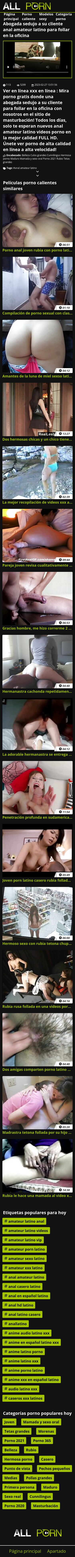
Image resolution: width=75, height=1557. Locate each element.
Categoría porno (64, 16)
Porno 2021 (49, 158)
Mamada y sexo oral (31, 158)
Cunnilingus (53, 155)
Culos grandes (38, 155)
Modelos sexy (46, 16)
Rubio (60, 158)
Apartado (56, 1551)
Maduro (14, 158)
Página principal (11, 16)
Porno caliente (28, 16)
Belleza (26, 155)
